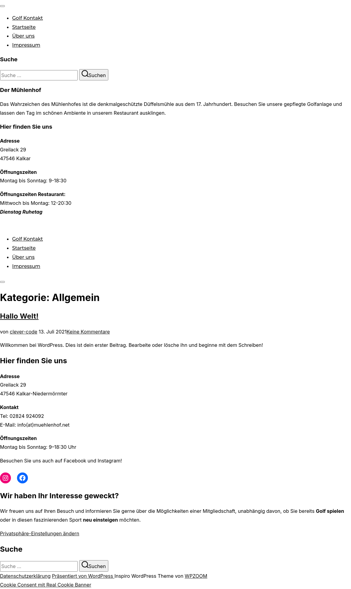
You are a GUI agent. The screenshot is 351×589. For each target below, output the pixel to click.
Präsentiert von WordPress (83, 576)
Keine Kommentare (88, 332)
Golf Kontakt (27, 18)
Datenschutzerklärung (25, 576)
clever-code (23, 332)
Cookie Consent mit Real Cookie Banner (45, 585)
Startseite (24, 27)
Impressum (26, 45)
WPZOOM (196, 576)
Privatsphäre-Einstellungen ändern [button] (39, 533)
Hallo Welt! (19, 316)
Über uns (23, 36)
